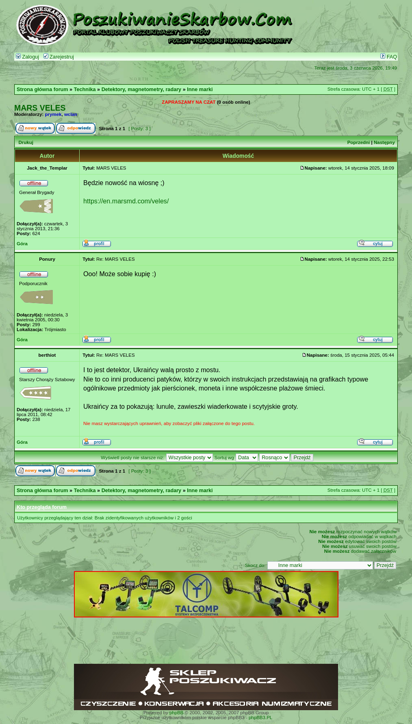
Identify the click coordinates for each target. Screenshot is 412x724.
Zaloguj (27, 57)
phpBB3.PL (260, 717)
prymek (53, 114)
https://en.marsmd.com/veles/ (126, 201)
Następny (384, 142)
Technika (85, 89)
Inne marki (200, 89)
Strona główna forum (42, 89)
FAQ (388, 57)
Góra (22, 243)
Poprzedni (358, 142)
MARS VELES (39, 107)
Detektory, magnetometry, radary (141, 89)
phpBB (176, 712)
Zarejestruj (58, 57)
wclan (70, 114)
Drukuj (25, 142)
